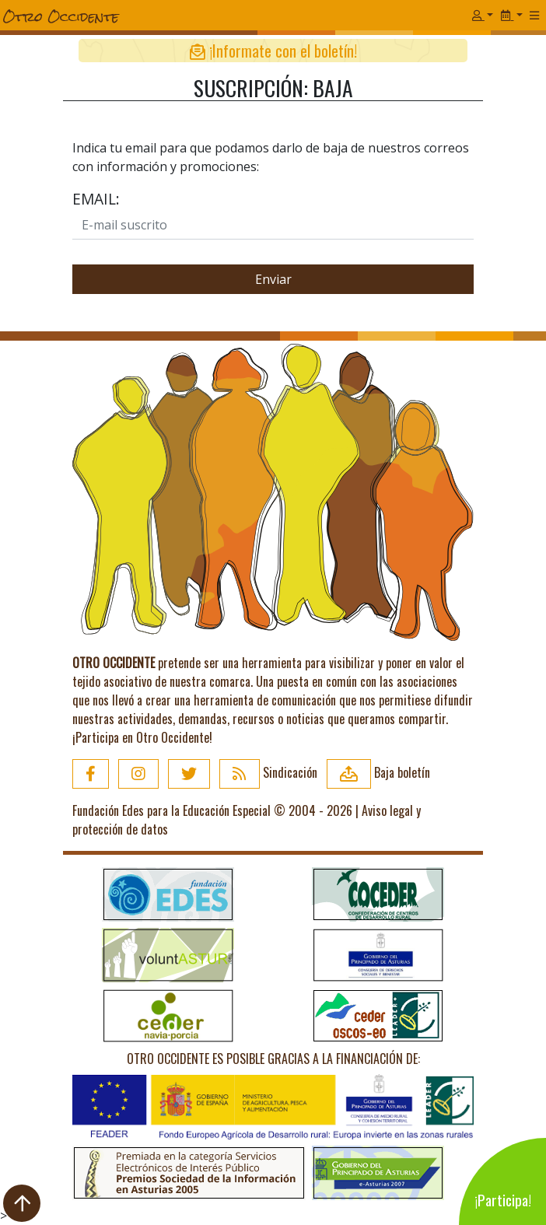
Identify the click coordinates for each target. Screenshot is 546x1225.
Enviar (273, 279)
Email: (96, 198)
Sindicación (268, 772)
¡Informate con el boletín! (273, 50)
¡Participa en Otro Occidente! (142, 737)
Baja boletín (378, 772)
